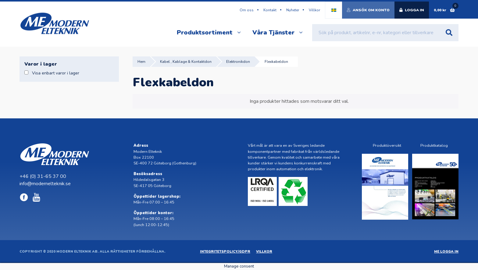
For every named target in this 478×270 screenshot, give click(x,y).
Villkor (314, 10)
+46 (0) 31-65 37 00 (43, 176)
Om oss (247, 10)
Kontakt (269, 10)
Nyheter (292, 10)
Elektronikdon (238, 61)
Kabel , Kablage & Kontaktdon (186, 61)
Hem (141, 61)
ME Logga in (446, 251)
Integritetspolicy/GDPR (225, 251)
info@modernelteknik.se (45, 183)
